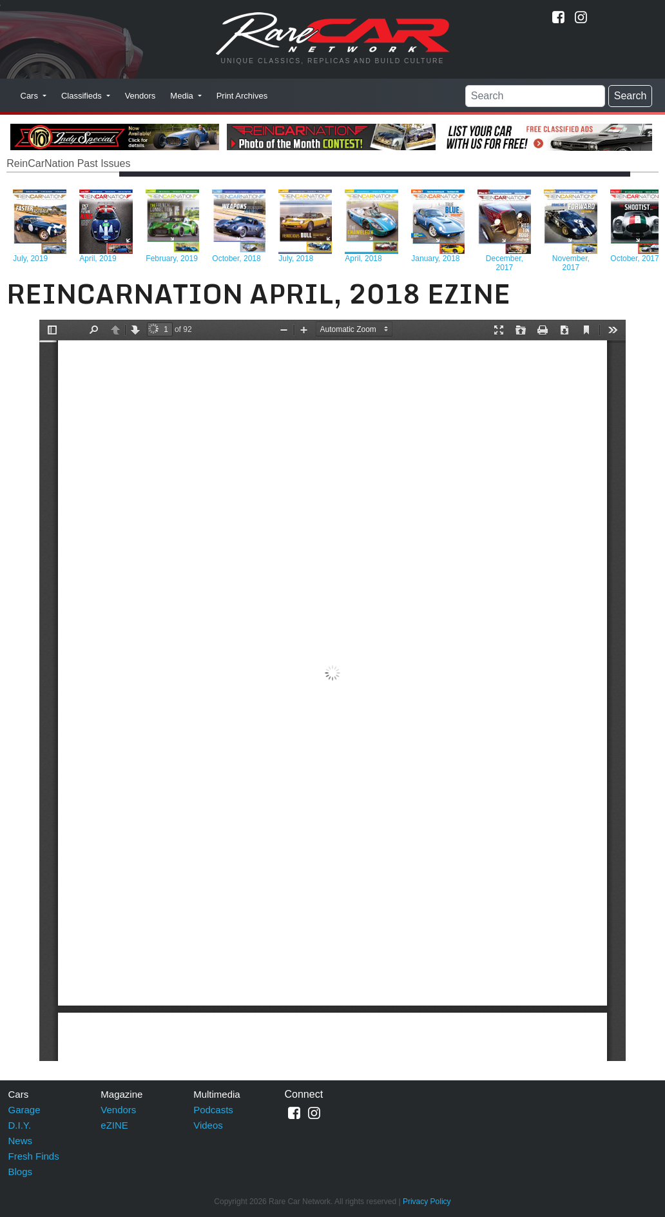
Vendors (140, 96)
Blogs (20, 1171)
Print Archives (242, 96)
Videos (208, 1125)
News (20, 1140)
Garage (24, 1109)
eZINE (114, 1125)
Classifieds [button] (82, 96)
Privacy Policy (427, 1201)
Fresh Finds (33, 1156)
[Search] (535, 96)
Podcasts (213, 1109)
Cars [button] (31, 96)
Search (630, 95)
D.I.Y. (20, 1125)
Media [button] (182, 96)
